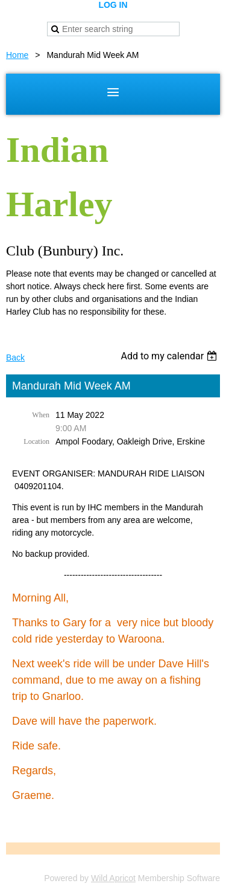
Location (36, 441)
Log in (112, 5)
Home (17, 55)
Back (15, 357)
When (40, 415)
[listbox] (170, 356)
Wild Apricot (113, 878)
